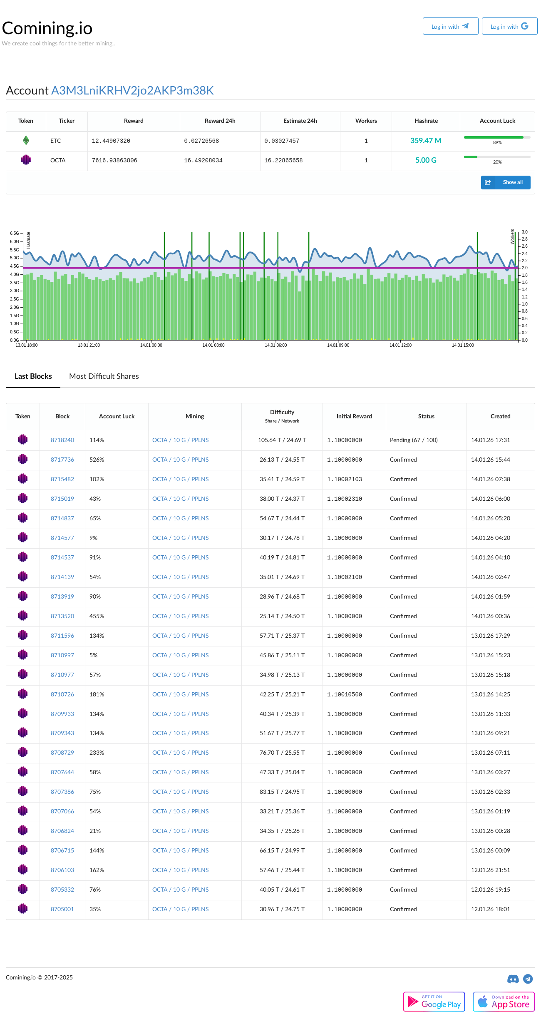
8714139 (62, 577)
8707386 (62, 792)
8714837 (62, 519)
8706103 (62, 870)
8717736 (62, 460)
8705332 (62, 890)
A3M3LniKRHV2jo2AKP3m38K (132, 91)
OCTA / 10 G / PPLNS (180, 440)
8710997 (62, 656)
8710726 (62, 695)
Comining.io (47, 28)
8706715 (62, 851)
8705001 (62, 909)
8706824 (62, 831)
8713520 (62, 616)
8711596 (62, 636)
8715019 (62, 499)
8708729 (62, 753)
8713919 (62, 597)
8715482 (62, 479)
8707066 (62, 812)
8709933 (62, 714)
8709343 (62, 733)
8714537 (62, 558)
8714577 (62, 538)
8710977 (62, 675)
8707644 (62, 772)
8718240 (62, 440)
